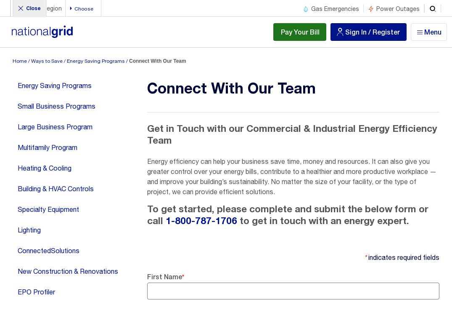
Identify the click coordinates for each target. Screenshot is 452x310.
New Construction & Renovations (68, 271)
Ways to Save (47, 61)
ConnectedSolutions (48, 250)
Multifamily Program (47, 147)
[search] (432, 8)
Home (20, 61)
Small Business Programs (56, 106)
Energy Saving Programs (96, 61)
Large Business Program (55, 127)
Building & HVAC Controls (56, 188)
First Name (164, 276)
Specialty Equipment (48, 209)
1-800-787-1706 (201, 221)
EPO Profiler (36, 292)
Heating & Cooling (44, 168)
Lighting (29, 230)
